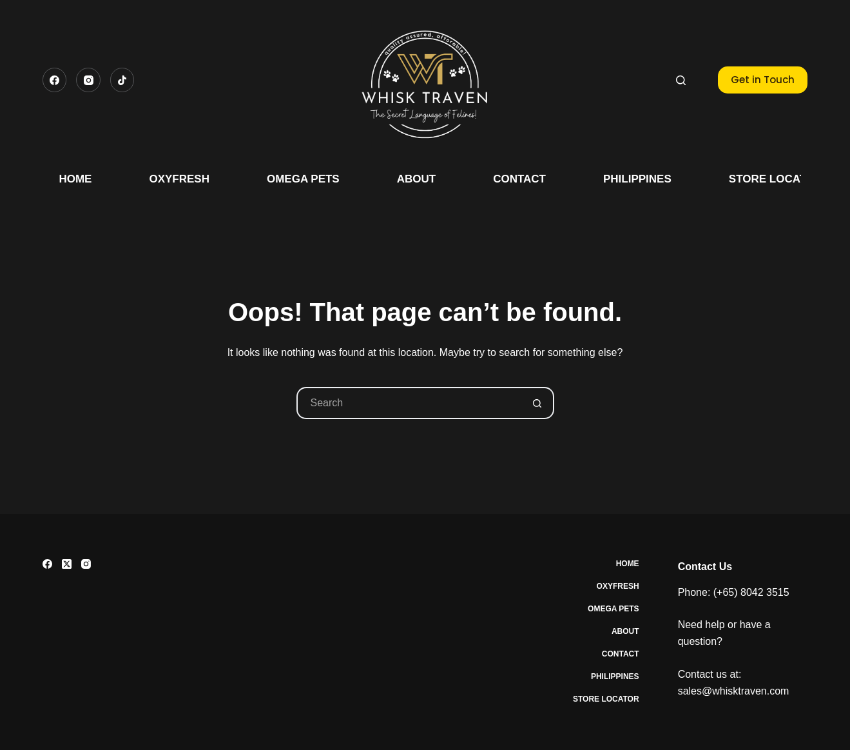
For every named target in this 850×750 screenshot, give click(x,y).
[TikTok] (122, 80)
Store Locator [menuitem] (775, 179)
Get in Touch (763, 79)
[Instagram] (88, 80)
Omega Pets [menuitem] (303, 179)
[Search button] (538, 403)
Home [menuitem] (75, 179)
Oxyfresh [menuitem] (179, 179)
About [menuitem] (416, 179)
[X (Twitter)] (67, 564)
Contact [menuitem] (519, 179)
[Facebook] (55, 80)
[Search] (681, 80)
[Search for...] (409, 403)
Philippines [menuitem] (637, 179)
